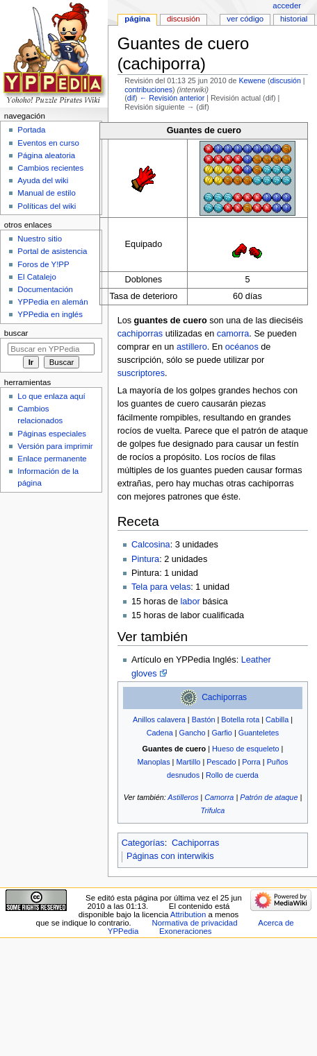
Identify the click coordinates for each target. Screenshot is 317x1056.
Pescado (221, 762)
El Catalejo (36, 277)
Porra (251, 762)
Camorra (219, 797)
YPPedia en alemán (52, 302)
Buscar (16, 333)
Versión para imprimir (54, 446)
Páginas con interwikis (170, 856)
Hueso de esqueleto (245, 748)
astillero (192, 347)
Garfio (221, 733)
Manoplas (154, 762)
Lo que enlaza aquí (51, 396)
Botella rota (240, 719)
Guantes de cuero (174, 748)
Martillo (188, 762)
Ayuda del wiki (42, 180)
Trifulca (213, 810)
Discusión (183, 19)
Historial (293, 19)
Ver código (245, 19)
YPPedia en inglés (50, 314)
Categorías (143, 843)
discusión (285, 80)
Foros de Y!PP (43, 264)
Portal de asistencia (52, 251)
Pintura (145, 559)
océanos (242, 347)
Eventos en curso (48, 143)
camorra (233, 334)
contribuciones (148, 89)
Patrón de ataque (269, 797)
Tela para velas (160, 587)
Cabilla (277, 719)
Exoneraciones (185, 931)
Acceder (287, 5)
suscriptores (141, 373)
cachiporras (140, 334)
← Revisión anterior (172, 98)
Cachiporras (224, 697)
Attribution (188, 914)
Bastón (204, 719)
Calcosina (150, 545)
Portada (31, 130)
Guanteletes (258, 733)
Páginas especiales (51, 433)
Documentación (45, 289)
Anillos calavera (159, 719)
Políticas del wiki (46, 206)
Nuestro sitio (39, 239)
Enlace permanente (51, 458)
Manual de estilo (46, 193)
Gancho (192, 733)
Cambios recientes (50, 168)
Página (137, 19)
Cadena (160, 733)
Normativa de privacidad (194, 923)
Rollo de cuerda (232, 775)
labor (190, 601)
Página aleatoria (46, 155)
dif (131, 98)
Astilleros (183, 797)
